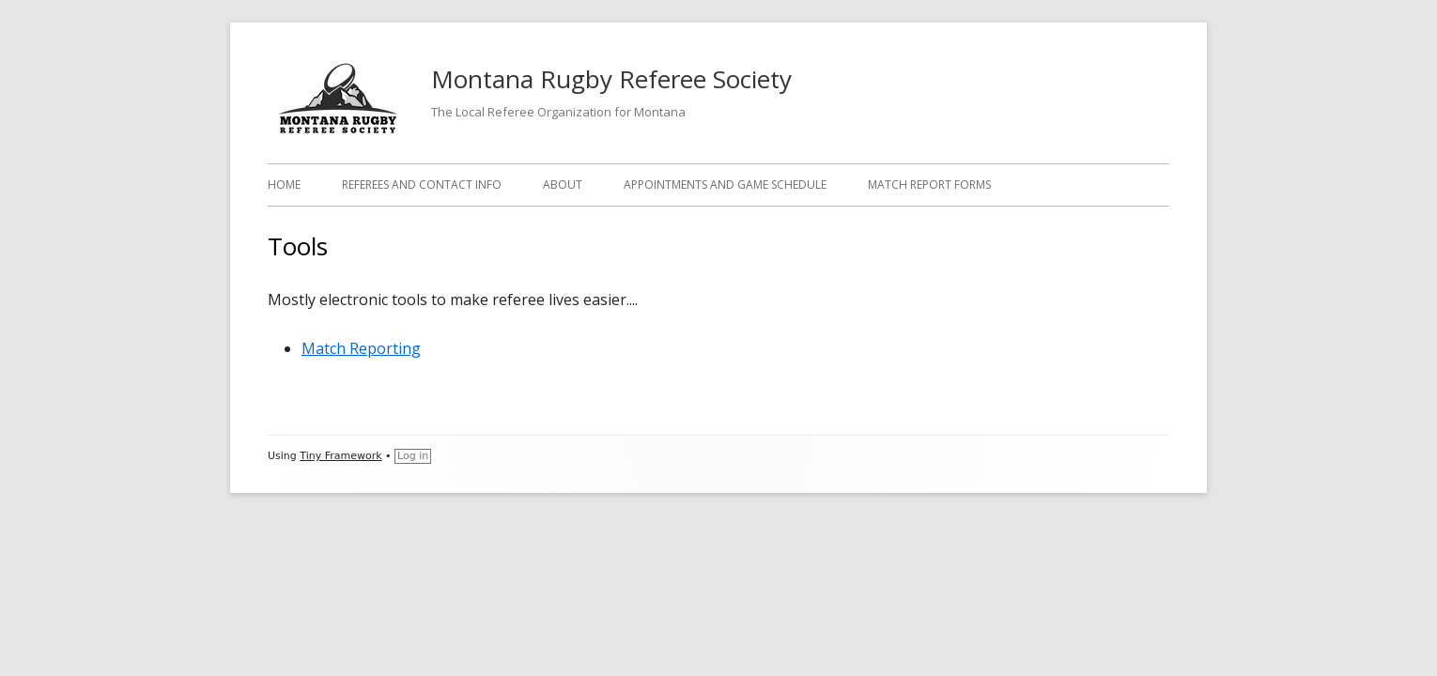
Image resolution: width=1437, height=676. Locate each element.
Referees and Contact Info (422, 184)
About (562, 184)
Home (284, 184)
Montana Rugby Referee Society (611, 79)
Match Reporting (361, 348)
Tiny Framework (340, 456)
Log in (412, 456)
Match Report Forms (929, 184)
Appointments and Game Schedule (725, 184)
